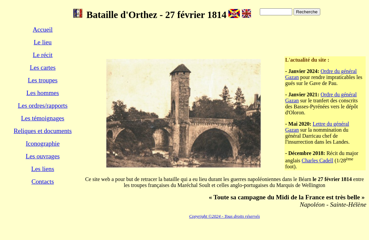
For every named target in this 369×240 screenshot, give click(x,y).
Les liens (42, 168)
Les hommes (42, 92)
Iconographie (42, 143)
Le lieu (43, 42)
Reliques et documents (43, 130)
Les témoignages (42, 118)
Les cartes (42, 67)
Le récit (42, 54)
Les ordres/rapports (42, 105)
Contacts (42, 181)
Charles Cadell (317, 160)
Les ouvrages (43, 156)
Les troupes (42, 80)
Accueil (43, 29)
